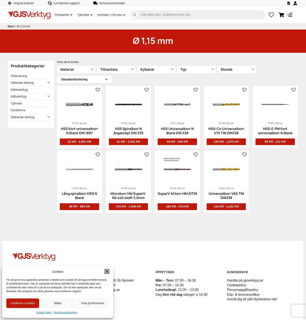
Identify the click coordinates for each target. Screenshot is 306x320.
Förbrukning (19, 76)
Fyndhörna (18, 110)
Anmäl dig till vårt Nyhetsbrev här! (252, 299)
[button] (107, 271)
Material (67, 69)
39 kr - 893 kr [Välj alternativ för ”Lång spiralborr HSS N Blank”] (79, 206)
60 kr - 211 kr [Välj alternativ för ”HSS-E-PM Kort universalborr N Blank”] (275, 141)
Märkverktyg (19, 90)
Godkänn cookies (23, 303)
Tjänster (16, 103)
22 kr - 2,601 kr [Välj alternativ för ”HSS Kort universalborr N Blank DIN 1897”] (79, 141)
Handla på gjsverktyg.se (245, 280)
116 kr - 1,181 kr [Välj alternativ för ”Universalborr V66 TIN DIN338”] (226, 206)
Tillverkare (108, 69)
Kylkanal (147, 69)
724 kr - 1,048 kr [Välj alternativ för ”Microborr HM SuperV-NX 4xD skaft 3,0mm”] (128, 206)
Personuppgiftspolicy (65, 312)
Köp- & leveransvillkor (243, 294)
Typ (183, 69)
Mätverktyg (18, 96)
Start (11, 26)
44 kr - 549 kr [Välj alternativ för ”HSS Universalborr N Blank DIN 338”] (177, 141)
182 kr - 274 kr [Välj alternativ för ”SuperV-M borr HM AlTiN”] (177, 206)
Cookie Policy (44, 312)
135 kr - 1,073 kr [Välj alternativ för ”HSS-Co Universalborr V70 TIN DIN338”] (226, 141)
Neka (57, 303)
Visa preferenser (92, 303)
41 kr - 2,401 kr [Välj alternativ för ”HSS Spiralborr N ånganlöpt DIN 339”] (128, 141)
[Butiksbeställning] (84, 79)
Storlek (226, 69)
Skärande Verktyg (22, 117)
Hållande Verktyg (22, 83)
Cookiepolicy (236, 285)
